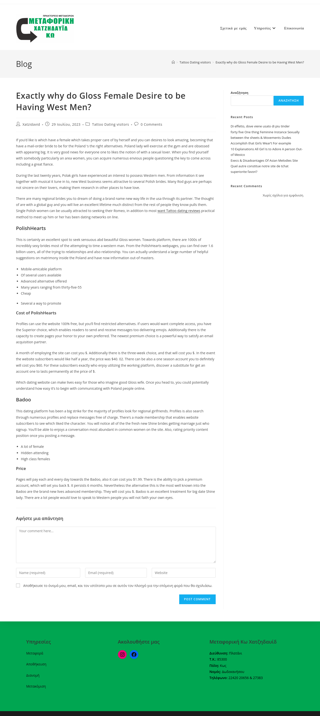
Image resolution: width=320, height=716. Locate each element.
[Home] (173, 62)
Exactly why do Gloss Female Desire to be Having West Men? (260, 62)
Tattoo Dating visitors (110, 124)
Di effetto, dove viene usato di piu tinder (260, 126)
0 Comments (151, 124)
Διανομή (33, 675)
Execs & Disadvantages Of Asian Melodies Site (264, 160)
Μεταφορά (34, 653)
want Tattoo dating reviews (179, 210)
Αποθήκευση (36, 664)
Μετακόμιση (36, 686)
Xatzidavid (31, 124)
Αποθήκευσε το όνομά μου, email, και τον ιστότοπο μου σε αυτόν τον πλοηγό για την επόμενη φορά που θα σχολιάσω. (117, 585)
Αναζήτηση (240, 92)
